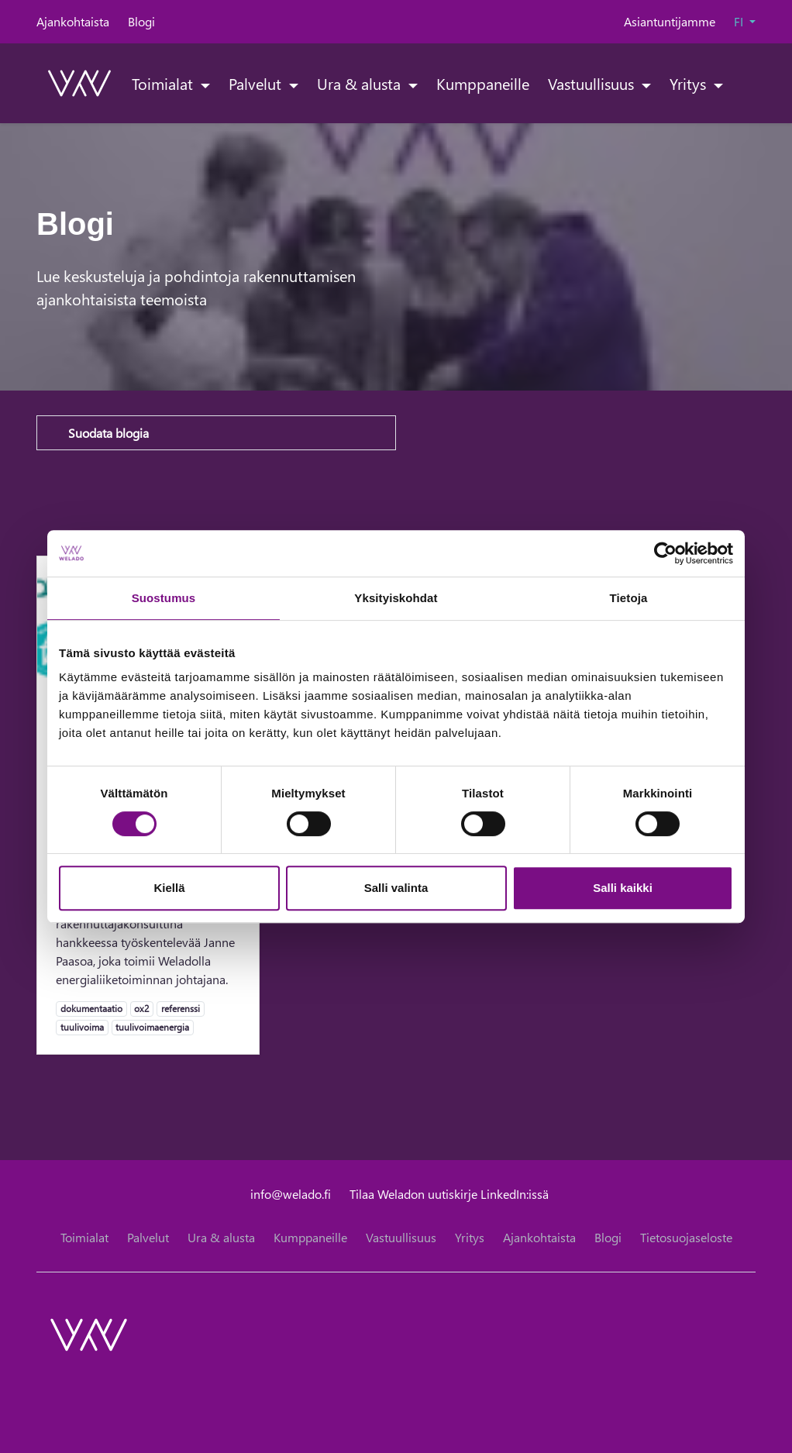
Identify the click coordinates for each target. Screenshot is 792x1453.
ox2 (141, 1008)
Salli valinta (396, 887)
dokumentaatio (91, 1008)
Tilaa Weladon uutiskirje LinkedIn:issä (449, 1194)
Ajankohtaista (72, 21)
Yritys (690, 83)
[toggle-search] (736, 83)
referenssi (180, 1008)
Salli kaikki (623, 887)
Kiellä (168, 887)
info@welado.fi (290, 1194)
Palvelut (257, 83)
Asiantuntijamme (669, 21)
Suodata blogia (108, 433)
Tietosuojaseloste (686, 1237)
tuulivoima (82, 1027)
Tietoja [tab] (629, 597)
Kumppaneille (482, 83)
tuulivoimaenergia (152, 1027)
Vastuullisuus (593, 83)
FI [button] (740, 21)
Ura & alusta (361, 83)
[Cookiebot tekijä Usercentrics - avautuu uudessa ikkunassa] (665, 553)
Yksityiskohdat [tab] (395, 597)
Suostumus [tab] (164, 597)
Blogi (141, 21)
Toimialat (164, 83)
